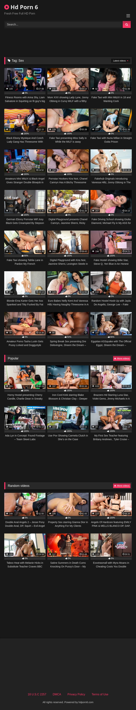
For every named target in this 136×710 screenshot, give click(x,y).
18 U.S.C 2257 (37, 694)
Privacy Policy (76, 694)
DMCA (57, 694)
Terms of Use (100, 694)
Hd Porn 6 (21, 7)
